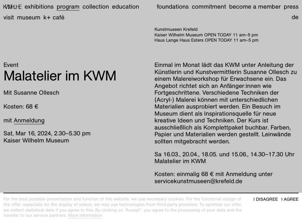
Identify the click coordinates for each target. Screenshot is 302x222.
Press (291, 6)
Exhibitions (39, 6)
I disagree (266, 199)
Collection (95, 6)
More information (85, 215)
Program (68, 6)
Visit (8, 17)
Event (11, 65)
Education (125, 6)
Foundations (173, 6)
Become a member (255, 6)
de (295, 17)
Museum (28, 17)
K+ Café (53, 17)
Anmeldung (29, 120)
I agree (290, 199)
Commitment (209, 6)
